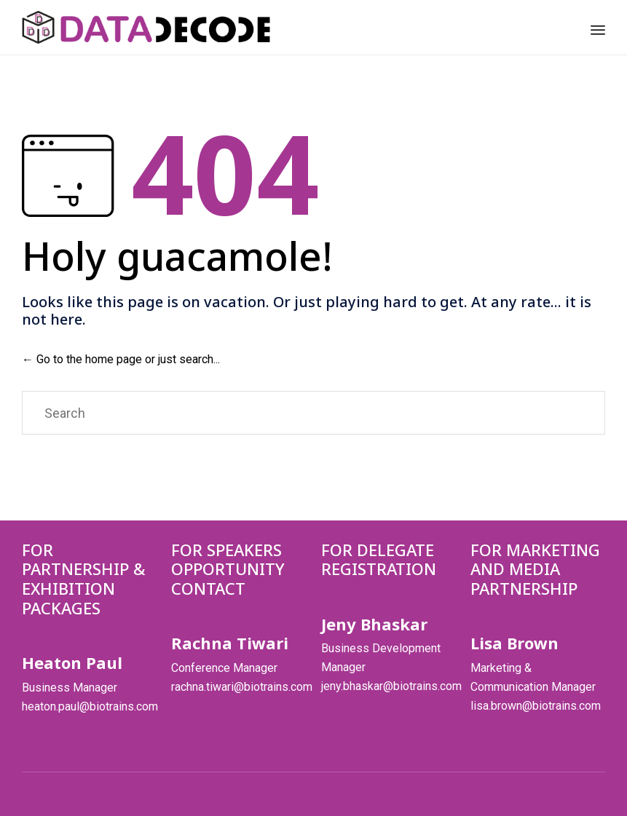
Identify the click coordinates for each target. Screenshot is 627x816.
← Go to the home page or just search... (121, 359)
